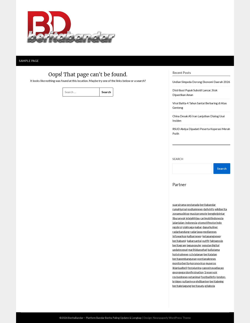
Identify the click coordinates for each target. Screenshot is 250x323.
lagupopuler (194, 245)
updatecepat (180, 249)
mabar (198, 227)
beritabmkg (217, 281)
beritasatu (198, 285)
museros (211, 263)
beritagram (179, 245)
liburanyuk (178, 218)
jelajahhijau (193, 218)
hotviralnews (180, 254)
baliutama (214, 249)
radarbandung (181, 231)
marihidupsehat (197, 249)
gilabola (210, 285)
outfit (205, 240)
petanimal (194, 277)
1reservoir (210, 272)
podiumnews (195, 209)
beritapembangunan (184, 258)
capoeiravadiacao (213, 267)
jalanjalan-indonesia (184, 222)
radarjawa (196, 231)
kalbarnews (194, 236)
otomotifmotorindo (210, 222)
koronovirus (197, 263)
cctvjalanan (196, 254)
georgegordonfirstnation (188, 272)
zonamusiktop (180, 213)
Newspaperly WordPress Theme (172, 317)
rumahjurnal (179, 209)
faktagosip (216, 240)
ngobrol (177, 227)
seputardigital (210, 245)
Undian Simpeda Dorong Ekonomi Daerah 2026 (201, 82)
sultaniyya (188, 281)
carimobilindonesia (211, 218)
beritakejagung (181, 285)
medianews (210, 231)
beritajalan (210, 254)
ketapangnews (211, 236)
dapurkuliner (210, 227)
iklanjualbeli (179, 267)
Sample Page (29, 60)
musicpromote (198, 213)
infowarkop (179, 236)
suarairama (179, 204)
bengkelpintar (216, 213)
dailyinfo (208, 209)
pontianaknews (206, 258)
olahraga (188, 227)
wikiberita (221, 209)
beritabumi (179, 240)
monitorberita (181, 263)
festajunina (194, 267)
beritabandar (208, 204)
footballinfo (208, 277)
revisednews (180, 277)
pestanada (193, 204)
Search (177, 159)
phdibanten (202, 281)
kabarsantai (194, 240)
